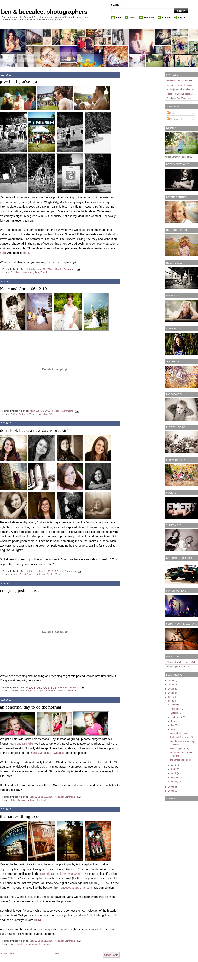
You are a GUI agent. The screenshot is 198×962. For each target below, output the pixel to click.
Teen (57, 574)
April (173, 769)
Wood (52, 414)
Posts (171, 113)
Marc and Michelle (21, 743)
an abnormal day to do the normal (30, 707)
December (176, 705)
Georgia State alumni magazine (60, 873)
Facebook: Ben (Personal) (179, 98)
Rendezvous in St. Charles (47, 753)
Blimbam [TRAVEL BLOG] (179, 667)
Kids (13, 800)
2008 (170, 791)
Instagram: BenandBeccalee (180, 85)
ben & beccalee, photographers (44, 11)
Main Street (17, 944)
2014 (170, 685)
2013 (170, 689)
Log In (181, 17)
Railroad (31, 800)
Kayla (29, 690)
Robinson (62, 690)
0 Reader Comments (63, 411)
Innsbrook (28, 272)
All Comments (175, 119)
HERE (115, 915)
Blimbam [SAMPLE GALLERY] (181, 662)
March (174, 773)
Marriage (38, 690)
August (174, 721)
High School (39, 574)
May (173, 765)
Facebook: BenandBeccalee (179, 80)
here (3, 253)
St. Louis (23, 414)
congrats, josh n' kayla (20, 590)
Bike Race (16, 272)
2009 (170, 787)
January (174, 781)
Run (36, 272)
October (174, 713)
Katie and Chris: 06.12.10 (23, 288)
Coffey (14, 414)
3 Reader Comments (65, 797)
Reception (50, 690)
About (133, 17)
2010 (170, 701)
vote (84, 915)
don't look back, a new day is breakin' (34, 430)
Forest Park (25, 574)
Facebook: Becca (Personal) (180, 94)
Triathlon (45, 272)
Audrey (14, 574)
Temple (33, 414)
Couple (14, 690)
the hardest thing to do (20, 816)
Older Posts (111, 954)
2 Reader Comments (66, 571)
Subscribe (149, 17)
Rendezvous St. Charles (74, 887)
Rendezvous (30, 944)
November (176, 709)
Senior (50, 574)
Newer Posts (7, 953)
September (176, 717)
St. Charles (42, 800)
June (173, 729)
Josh (22, 690)
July (173, 725)
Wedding (43, 414)
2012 (170, 693)
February (175, 777)
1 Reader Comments (64, 269)
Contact (166, 17)
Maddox (21, 800)
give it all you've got (18, 81)
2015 (170, 680)
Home (119, 17)
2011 (170, 697)
